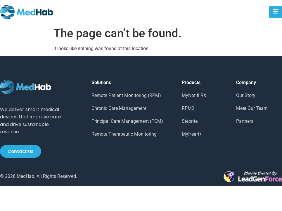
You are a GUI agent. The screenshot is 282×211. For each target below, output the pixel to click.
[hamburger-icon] (275, 12)
